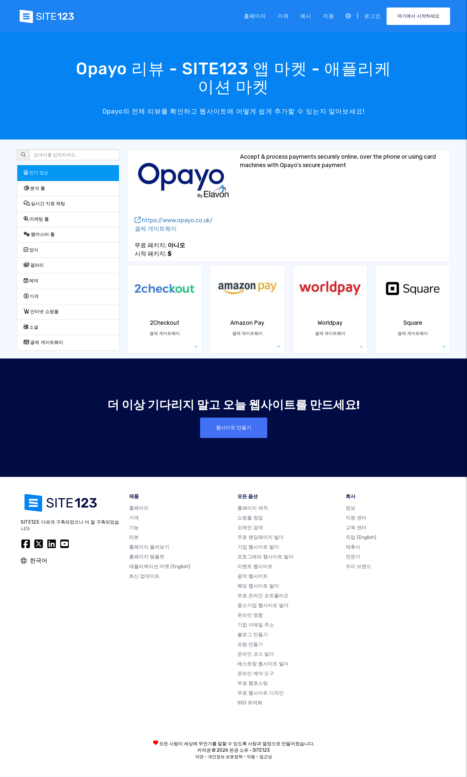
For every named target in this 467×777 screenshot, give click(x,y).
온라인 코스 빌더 (255, 655)
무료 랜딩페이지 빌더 (260, 538)
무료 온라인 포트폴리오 (263, 596)
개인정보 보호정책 (225, 757)
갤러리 (34, 265)
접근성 (265, 757)
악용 (251, 757)
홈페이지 (255, 16)
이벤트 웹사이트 (255, 567)
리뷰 (134, 538)
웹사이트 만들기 (233, 428)
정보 (350, 509)
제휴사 (353, 548)
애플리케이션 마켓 (159, 567)
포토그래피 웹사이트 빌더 (265, 557)
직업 (361, 538)
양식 (31, 250)
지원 (328, 16)
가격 (283, 16)
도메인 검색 (250, 528)
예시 (305, 16)
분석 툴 (34, 188)
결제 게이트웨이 (43, 342)
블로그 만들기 (252, 635)
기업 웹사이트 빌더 (258, 548)
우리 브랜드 (358, 567)
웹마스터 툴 (39, 234)
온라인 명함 (250, 616)
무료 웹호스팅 (252, 684)
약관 (199, 757)
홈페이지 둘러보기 (149, 548)
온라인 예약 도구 (255, 674)
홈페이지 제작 (252, 509)
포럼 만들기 (250, 645)
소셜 (31, 327)
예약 (31, 281)
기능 (134, 528)
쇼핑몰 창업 (250, 518)
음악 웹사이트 (252, 577)
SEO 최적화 (249, 703)
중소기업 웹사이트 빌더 (263, 606)
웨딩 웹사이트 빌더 (258, 586)
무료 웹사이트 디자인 (260, 694)
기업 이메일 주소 (255, 625)
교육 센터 (356, 528)
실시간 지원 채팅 (44, 203)
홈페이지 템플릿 (146, 557)
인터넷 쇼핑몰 (41, 311)
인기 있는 (36, 173)
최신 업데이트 (144, 577)
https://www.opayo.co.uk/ (174, 220)
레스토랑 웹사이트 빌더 (263, 664)
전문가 (353, 557)
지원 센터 (356, 518)
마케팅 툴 (36, 219)
